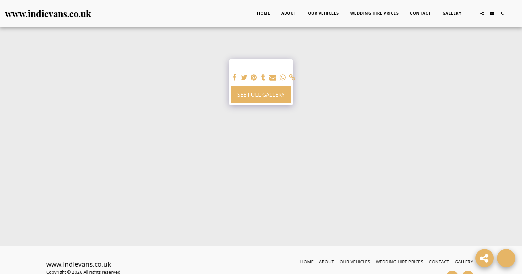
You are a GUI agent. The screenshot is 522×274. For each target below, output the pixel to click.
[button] (472, 13)
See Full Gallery (261, 94)
